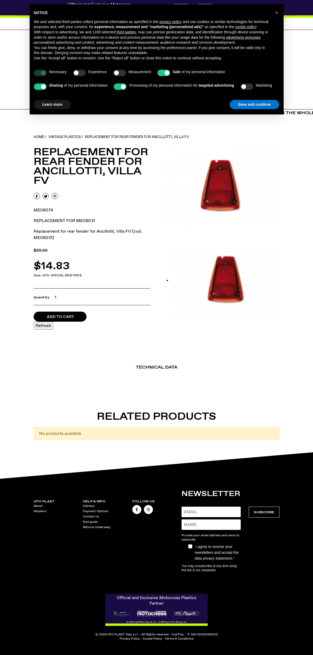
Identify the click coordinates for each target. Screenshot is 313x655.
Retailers (40, 511)
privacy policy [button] (171, 22)
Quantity (42, 297)
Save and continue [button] (254, 104)
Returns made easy (96, 527)
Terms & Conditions (179, 638)
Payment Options (95, 511)
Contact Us (91, 516)
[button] (277, 12)
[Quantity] (54, 297)
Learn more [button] (52, 104)
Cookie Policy (152, 638)
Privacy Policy (130, 638)
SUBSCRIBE (264, 512)
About (38, 506)
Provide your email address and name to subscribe (210, 537)
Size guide (90, 522)
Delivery (88, 506)
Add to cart (60, 316)
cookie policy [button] (245, 27)
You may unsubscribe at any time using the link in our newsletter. (209, 568)
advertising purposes (243, 37)
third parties (126, 32)
